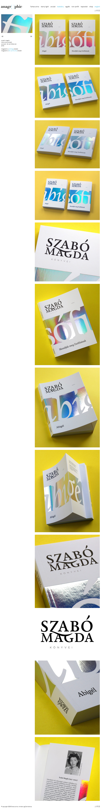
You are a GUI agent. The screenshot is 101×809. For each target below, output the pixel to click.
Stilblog (11, 49)
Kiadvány (60, 7)
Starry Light (45, 7)
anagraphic (11, 7)
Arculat (52, 7)
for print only (13, 51)
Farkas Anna (34, 7)
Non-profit (75, 7)
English (97, 7)
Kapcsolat (84, 7)
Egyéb (67, 7)
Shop (91, 7)
